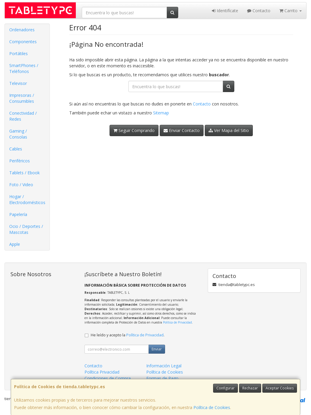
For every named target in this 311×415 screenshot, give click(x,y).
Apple (14, 244)
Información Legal (163, 366)
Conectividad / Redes (23, 116)
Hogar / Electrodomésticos (27, 199)
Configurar (225, 388)
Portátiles (18, 53)
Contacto (258, 10)
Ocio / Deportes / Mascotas (26, 229)
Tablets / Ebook (24, 172)
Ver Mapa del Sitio (229, 130)
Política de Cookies (211, 407)
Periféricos (19, 161)
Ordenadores (22, 29)
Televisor (18, 83)
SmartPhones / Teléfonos (23, 68)
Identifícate (225, 10)
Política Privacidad (101, 372)
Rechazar (250, 388)
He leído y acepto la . (127, 335)
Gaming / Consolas (18, 134)
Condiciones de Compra (107, 378)
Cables (15, 149)
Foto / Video (21, 184)
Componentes (23, 41)
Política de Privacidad (177, 322)
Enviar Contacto (182, 130)
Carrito (290, 10)
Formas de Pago (162, 378)
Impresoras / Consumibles (21, 98)
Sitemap (161, 113)
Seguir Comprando (134, 130)
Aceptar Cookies (280, 388)
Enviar (157, 349)
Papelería (18, 214)
